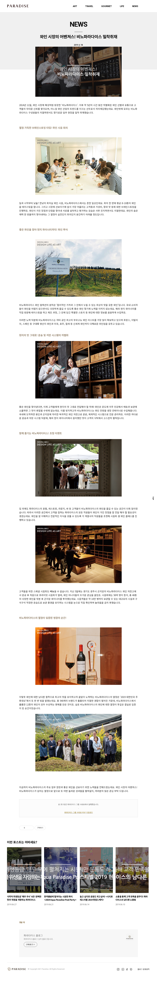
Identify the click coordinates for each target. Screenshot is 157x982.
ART (75, 6)
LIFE (122, 6)
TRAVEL (89, 6)
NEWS (135, 6)
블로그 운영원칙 (143, 969)
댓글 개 (22, 922)
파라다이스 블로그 (33, 935)
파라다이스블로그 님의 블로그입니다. (38, 939)
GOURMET (106, 6)
